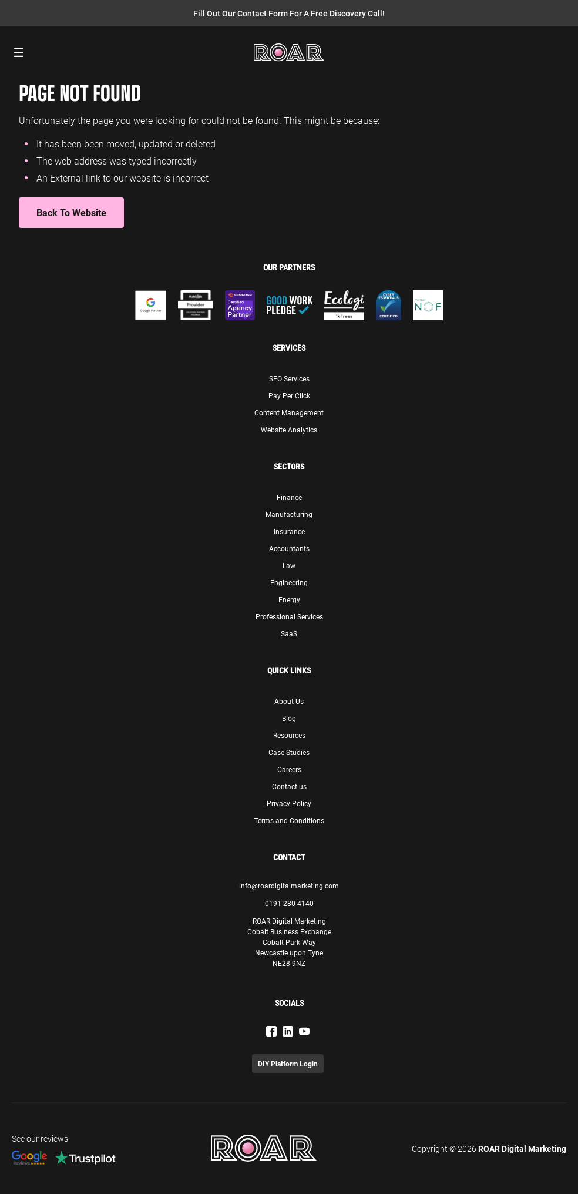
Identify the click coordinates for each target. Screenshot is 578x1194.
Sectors (289, 466)
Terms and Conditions (289, 820)
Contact (289, 857)
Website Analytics (289, 429)
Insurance (289, 531)
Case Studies (289, 752)
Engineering (289, 582)
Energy (289, 599)
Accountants (289, 548)
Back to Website (71, 212)
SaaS (289, 633)
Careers (289, 769)
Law (289, 565)
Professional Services (289, 616)
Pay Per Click (289, 395)
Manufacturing (289, 514)
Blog (289, 718)
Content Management (289, 412)
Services (289, 348)
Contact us (289, 786)
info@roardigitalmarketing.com (289, 885)
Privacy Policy (289, 803)
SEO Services (289, 378)
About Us (289, 701)
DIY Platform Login (288, 1063)
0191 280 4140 (289, 903)
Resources (289, 735)
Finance (289, 497)
